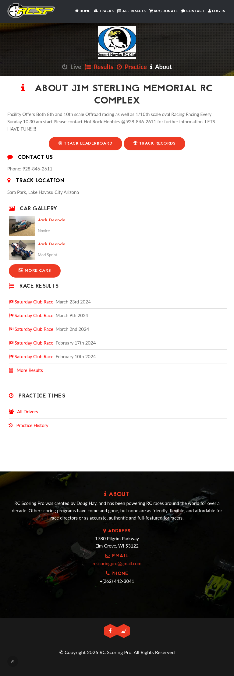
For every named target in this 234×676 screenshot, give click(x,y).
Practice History (28, 425)
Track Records (154, 143)
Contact (192, 11)
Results (99, 66)
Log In (216, 11)
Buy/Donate (163, 11)
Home (82, 11)
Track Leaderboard (85, 143)
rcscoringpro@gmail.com (117, 563)
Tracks (104, 11)
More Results (26, 370)
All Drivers (23, 411)
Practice (132, 66)
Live (71, 66)
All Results (131, 11)
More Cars (35, 271)
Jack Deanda (52, 220)
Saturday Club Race (31, 301)
